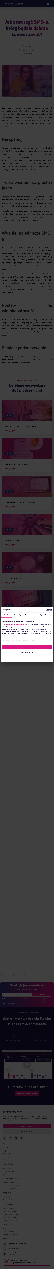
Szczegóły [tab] (17, 615)
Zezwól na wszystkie (27, 647)
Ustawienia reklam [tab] (31, 615)
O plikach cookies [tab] (46, 615)
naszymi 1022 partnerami (16, 624)
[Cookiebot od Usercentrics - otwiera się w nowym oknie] (44, 610)
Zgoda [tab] (6, 615)
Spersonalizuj (27, 652)
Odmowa (27, 658)
